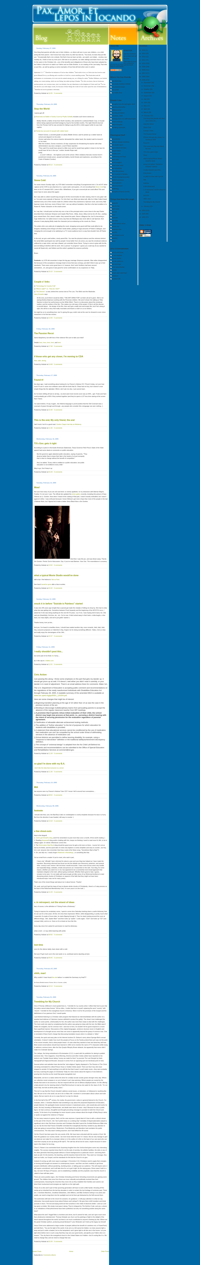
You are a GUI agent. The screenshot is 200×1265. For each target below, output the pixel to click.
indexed (115, 217)
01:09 (51, 472)
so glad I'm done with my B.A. (49, 763)
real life (114, 232)
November (147, 86)
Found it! (38, 380)
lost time (38, 945)
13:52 (51, 565)
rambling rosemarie (118, 127)
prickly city (115, 226)
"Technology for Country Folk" (46, 286)
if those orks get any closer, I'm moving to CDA (58, 356)
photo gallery (76, 494)
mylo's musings (117, 121)
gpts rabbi (115, 159)
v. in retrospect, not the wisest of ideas (54, 902)
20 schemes (116, 139)
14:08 (51, 364)
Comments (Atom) (49, 1255)
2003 (144, 214)
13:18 (51, 821)
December (147, 82)
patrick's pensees (118, 180)
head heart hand (117, 165)
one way (115, 220)
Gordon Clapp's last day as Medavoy (68, 424)
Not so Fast (55, 579)
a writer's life (116, 279)
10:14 (51, 986)
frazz (113, 215)
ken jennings (116, 264)
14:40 (51, 318)
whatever (115, 276)
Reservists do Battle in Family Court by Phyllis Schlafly (54, 116)
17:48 (51, 346)
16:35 (51, 93)
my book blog (116, 81)
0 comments (58, 93)
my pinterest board (118, 87)
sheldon (115, 238)
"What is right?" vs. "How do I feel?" (48, 289)
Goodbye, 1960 (117, 116)
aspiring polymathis (118, 107)
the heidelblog (117, 168)
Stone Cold (40, 180)
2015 (144, 50)
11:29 (51, 892)
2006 (144, 76)
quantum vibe (116, 229)
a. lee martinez (117, 255)
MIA (36, 787)
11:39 (51, 753)
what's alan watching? (119, 273)
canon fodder (116, 151)
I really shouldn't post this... (48, 651)
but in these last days (119, 148)
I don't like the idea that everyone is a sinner (49, 768)
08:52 (51, 795)
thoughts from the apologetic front (123, 104)
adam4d (115, 203)
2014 (144, 53)
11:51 (51, 664)
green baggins (117, 162)
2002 (144, 217)
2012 (144, 56)
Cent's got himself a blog (44, 838)
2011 (144, 60)
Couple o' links (42, 282)
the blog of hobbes (118, 113)
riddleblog (115, 189)
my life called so (117, 261)
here (40, 342)
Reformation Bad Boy (46, 845)
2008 (144, 70)
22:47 (51, 636)
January (147, 206)
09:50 (51, 934)
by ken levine (116, 258)
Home (71, 1251)
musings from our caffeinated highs (124, 119)
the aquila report (117, 145)
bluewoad (45, 840)
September (148, 92)
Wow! (37, 487)
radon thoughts (117, 124)
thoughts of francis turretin (121, 191)
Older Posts (105, 1251)
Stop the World (42, 109)
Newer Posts (37, 1251)
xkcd (113, 241)
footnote (38, 810)
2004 (144, 210)
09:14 (51, 165)
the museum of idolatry (120, 174)
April (145, 109)
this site (54, 977)
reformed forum (117, 186)
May (145, 106)
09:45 (51, 958)
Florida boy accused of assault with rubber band (52, 131)
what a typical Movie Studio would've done (56, 575)
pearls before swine (118, 223)
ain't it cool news (117, 252)
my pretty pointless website (121, 84)
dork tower (115, 209)
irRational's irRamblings (65, 852)
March (146, 112)
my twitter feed (117, 93)
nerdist (114, 270)
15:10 (51, 271)
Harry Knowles (39, 294)
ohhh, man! (40, 973)
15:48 (51, 410)
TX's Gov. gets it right (45, 443)
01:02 (51, 588)
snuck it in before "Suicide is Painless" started (58, 603)
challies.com (49, 660)
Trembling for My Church (47, 1001)
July (145, 99)
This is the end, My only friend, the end (54, 420)
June (146, 102)
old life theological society (120, 177)
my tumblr (115, 90)
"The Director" (40, 291)
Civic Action (40, 674)
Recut (44, 333)
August (146, 96)
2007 (144, 73)
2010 (144, 63)
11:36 (51, 771)
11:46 (51, 428)
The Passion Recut (149, 134)
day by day (115, 206)
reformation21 (117, 183)
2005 (144, 80)
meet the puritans (118, 171)
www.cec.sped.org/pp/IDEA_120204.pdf (50, 695)
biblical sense (116, 110)
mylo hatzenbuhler (118, 267)
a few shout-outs (43, 831)
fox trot (114, 212)
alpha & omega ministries (120, 142)
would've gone (47, 584)
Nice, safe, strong (40, 360)
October (147, 89)
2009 (144, 66)
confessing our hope (119, 156)
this (53, 656)
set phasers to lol (118, 235)
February (147, 115)
